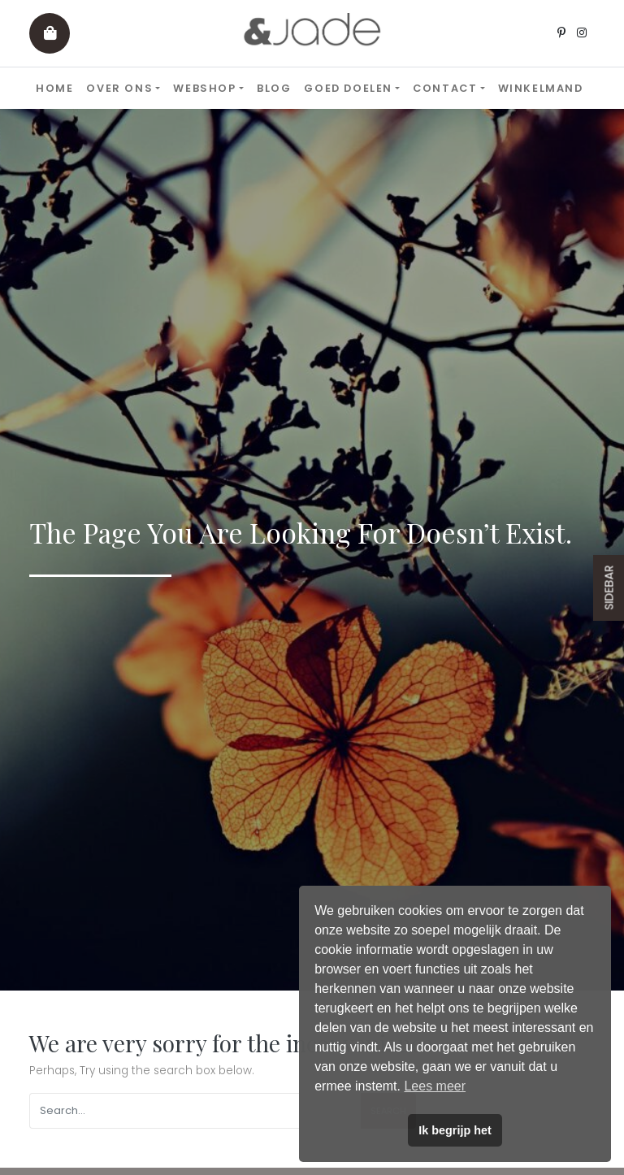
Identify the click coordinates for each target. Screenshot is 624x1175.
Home (54, 88)
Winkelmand (540, 88)
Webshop (204, 88)
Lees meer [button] (435, 1086)
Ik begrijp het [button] (455, 1130)
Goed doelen (348, 88)
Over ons (119, 88)
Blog (274, 88)
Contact (445, 88)
